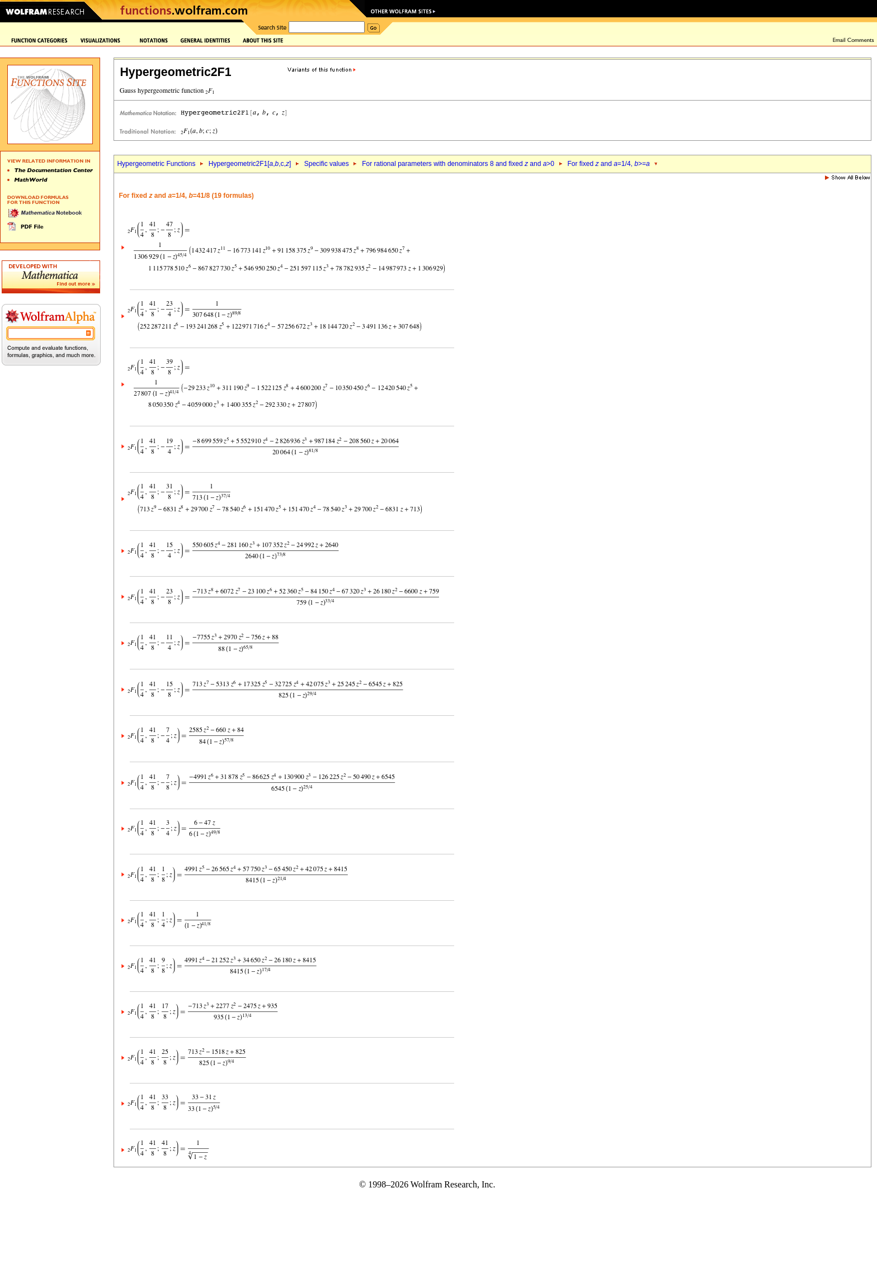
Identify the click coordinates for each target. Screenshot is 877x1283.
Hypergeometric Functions (156, 164)
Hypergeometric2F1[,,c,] (250, 164)
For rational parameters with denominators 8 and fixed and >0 (458, 164)
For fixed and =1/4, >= (608, 164)
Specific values (326, 164)
